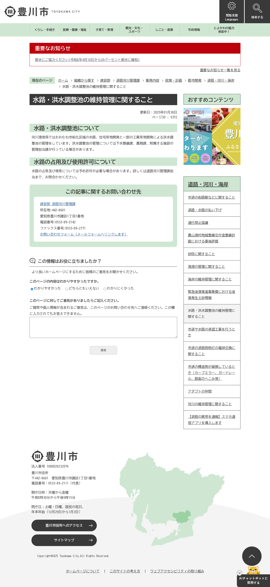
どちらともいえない (82, 288)
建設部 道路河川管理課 (58, 204)
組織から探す (84, 80)
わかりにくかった (119, 288)
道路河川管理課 (128, 80)
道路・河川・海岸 (220, 80)
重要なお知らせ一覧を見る (220, 70)
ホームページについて (83, 571)
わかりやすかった (46, 288)
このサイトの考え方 (125, 571)
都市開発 (194, 80)
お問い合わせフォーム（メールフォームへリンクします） (84, 234)
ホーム (63, 80)
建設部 (105, 80)
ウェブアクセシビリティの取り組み (177, 571)
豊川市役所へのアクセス (64, 525)
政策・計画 (173, 80)
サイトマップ (64, 540)
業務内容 (152, 80)
